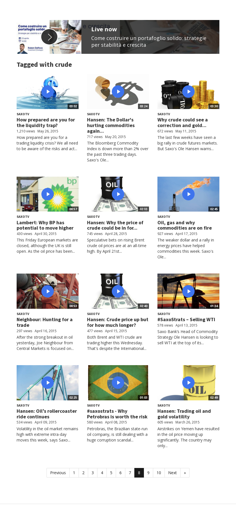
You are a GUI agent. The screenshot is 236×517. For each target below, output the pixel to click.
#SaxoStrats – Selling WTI (186, 319)
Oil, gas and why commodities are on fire (184, 225)
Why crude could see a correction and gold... (182, 122)
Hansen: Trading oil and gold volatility (184, 414)
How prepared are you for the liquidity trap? (46, 122)
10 (159, 472)
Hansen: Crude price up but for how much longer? (117, 322)
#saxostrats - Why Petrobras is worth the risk (117, 414)
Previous (58, 472)
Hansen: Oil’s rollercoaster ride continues (47, 414)
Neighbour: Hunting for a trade (45, 322)
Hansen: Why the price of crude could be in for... (115, 225)
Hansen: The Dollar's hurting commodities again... (111, 125)
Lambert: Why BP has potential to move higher (45, 225)
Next (172, 472)
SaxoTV (23, 114)
